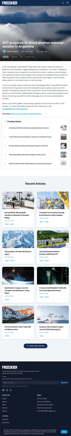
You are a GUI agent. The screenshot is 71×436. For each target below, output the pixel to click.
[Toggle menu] (68, 2)
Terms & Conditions (44, 402)
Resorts (4, 408)
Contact (5, 419)
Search (4, 411)
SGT (21, 57)
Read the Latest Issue (44, 408)
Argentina (14, 57)
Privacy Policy (42, 398)
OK (64, 432)
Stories (5, 57)
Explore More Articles (35, 346)
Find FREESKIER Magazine (46, 411)
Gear (4, 405)
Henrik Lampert (12, 51)
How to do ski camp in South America (26, 114)
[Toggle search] (63, 3)
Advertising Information (45, 405)
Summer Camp (30, 57)
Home (4, 398)
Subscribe (64, 382)
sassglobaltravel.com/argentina (14, 109)
